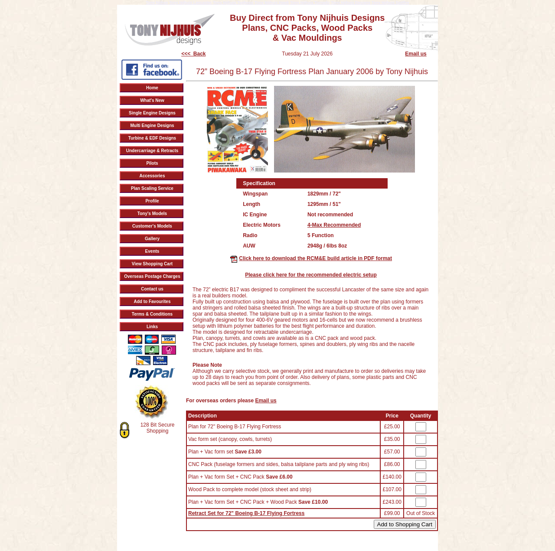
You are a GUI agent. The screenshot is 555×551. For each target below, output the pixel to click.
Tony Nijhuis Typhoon (233, 2)
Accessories (152, 175)
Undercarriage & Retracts (152, 150)
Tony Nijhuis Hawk (272, 2)
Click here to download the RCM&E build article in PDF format (315, 258)
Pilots (152, 163)
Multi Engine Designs (152, 125)
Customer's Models (152, 226)
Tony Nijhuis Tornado (310, 2)
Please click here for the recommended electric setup (310, 275)
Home (152, 87)
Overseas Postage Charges (152, 276)
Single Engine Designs (152, 113)
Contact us (152, 289)
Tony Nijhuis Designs (350, 2)
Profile (152, 201)
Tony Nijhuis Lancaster (190, 2)
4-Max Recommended (334, 225)
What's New (152, 100)
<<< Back (193, 54)
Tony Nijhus (157, 2)
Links (152, 326)
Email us (415, 54)
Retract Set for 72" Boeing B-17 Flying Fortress (246, 513)
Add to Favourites (152, 301)
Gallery (152, 238)
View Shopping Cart (152, 263)
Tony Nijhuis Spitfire (390, 2)
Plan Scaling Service (152, 188)
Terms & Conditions (152, 314)
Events (152, 251)
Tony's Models (152, 213)
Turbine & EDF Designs (152, 138)
